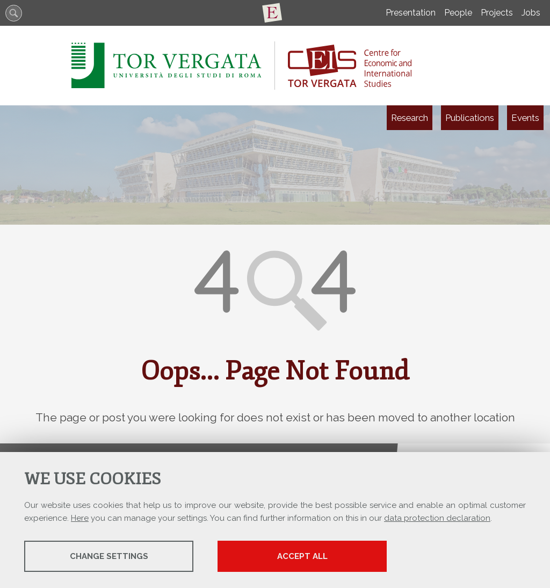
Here (80, 518)
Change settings (109, 556)
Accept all (302, 556)
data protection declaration (437, 518)
